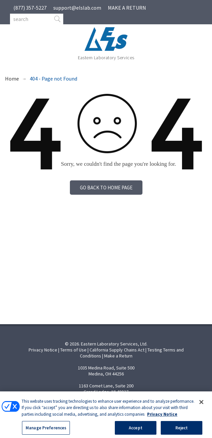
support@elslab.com (77, 7)
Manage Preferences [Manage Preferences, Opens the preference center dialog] (46, 431)
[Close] (201, 405)
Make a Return (118, 356)
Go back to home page (106, 187)
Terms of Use (73, 350)
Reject (181, 431)
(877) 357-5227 (30, 7)
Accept (135, 431)
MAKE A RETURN (127, 7)
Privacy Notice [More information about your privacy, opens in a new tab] (162, 417)
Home (12, 78)
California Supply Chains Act (117, 350)
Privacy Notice (43, 350)
